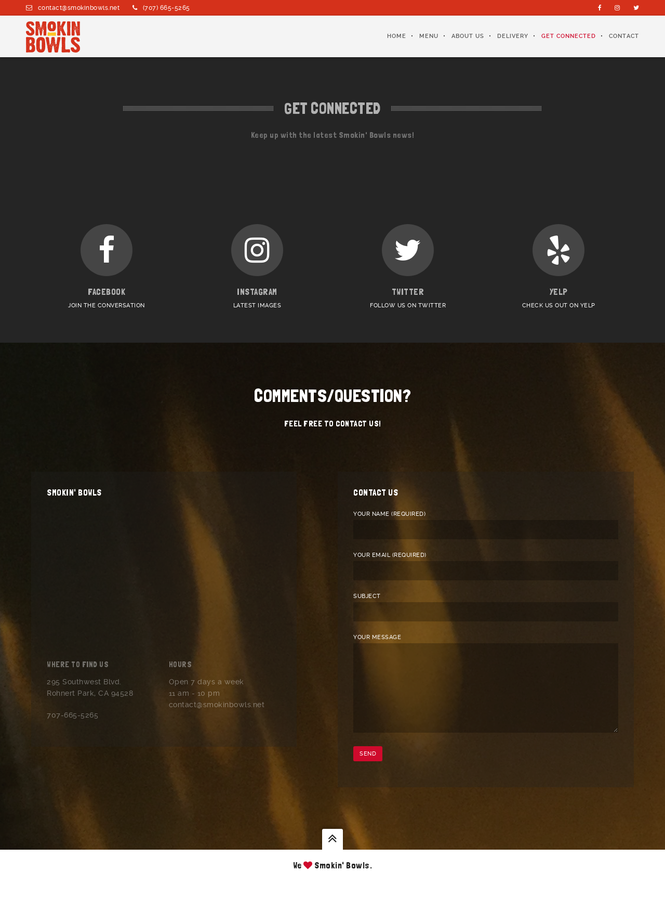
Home (396, 36)
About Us (467, 36)
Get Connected (568, 36)
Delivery (512, 36)
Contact (624, 36)
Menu (428, 36)
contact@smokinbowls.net (79, 7)
